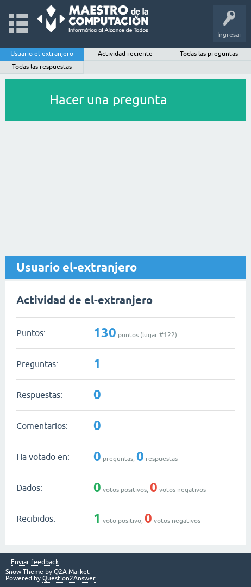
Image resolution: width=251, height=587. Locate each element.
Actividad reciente (125, 54)
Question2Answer (69, 578)
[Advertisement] (125, 188)
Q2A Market (72, 572)
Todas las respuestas (42, 67)
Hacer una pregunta (108, 99)
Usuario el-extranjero (41, 54)
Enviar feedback (35, 562)
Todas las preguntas (209, 54)
